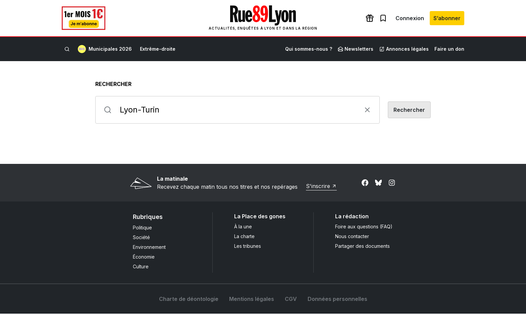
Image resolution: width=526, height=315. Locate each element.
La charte (244, 237)
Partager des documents (362, 247)
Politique (142, 229)
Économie (144, 258)
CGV (291, 300)
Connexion (410, 18)
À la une (243, 228)
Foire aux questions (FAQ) (363, 228)
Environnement (149, 248)
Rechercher (113, 85)
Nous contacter (352, 237)
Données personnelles (337, 300)
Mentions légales (251, 300)
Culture (141, 268)
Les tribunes (247, 247)
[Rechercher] (67, 50)
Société (141, 238)
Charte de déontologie (188, 300)
